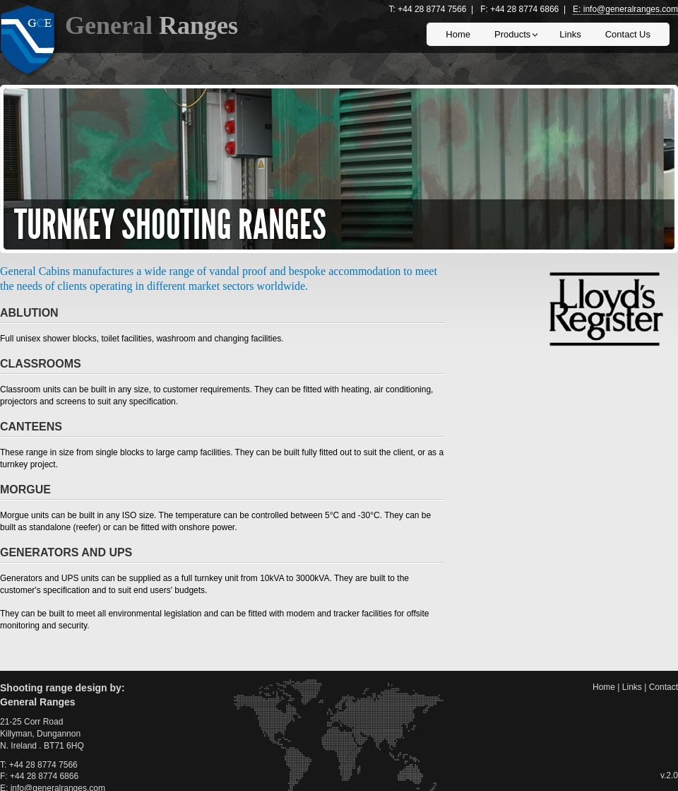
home (458, 34)
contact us (627, 34)
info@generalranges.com (630, 9)
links (570, 34)
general (151, 25)
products (511, 37)
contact (663, 687)
